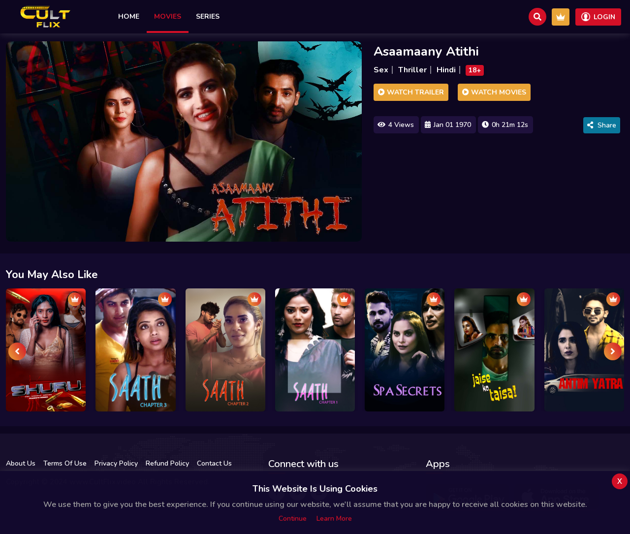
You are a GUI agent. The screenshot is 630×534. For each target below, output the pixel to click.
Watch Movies (494, 92)
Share (601, 125)
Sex (381, 69)
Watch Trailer (411, 92)
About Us (20, 463)
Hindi (446, 69)
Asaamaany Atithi (426, 51)
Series (208, 16)
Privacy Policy (116, 463)
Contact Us (214, 463)
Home (128, 16)
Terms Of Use (65, 463)
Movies (167, 16)
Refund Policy (167, 463)
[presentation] (17, 351)
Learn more (334, 518)
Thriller (412, 69)
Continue (293, 518)
